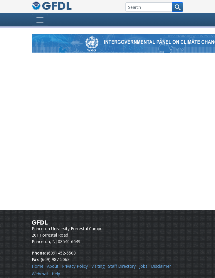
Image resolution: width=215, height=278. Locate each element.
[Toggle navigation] (40, 20)
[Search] (148, 7)
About (52, 266)
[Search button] (177, 7)
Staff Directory (122, 266)
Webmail (40, 274)
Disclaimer (161, 266)
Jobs (143, 266)
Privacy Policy (75, 266)
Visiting (98, 266)
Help (56, 274)
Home (37, 266)
